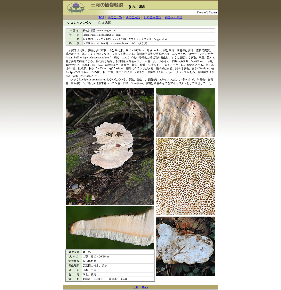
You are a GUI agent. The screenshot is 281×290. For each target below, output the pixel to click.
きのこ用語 (133, 17)
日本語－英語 (152, 17)
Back (145, 287)
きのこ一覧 (115, 17)
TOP (101, 17)
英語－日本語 (173, 17)
